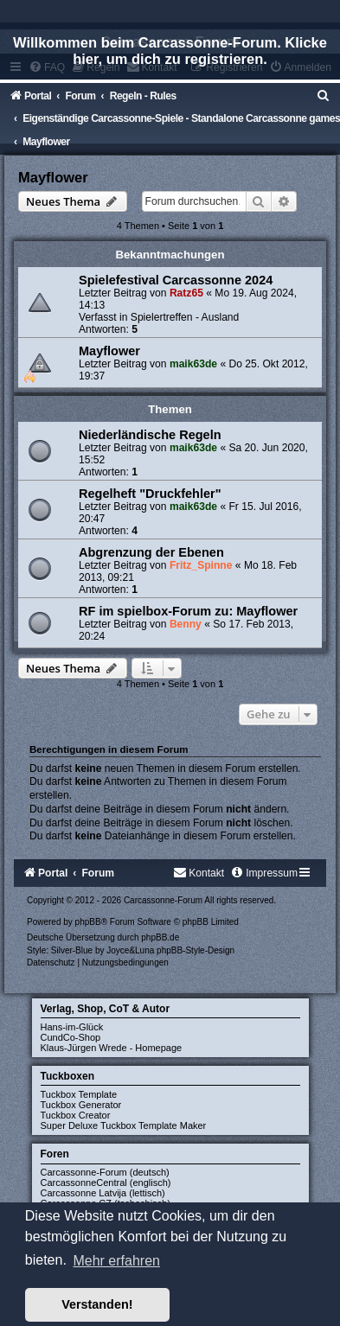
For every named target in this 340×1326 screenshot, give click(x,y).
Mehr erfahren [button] (116, 1260)
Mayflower (53, 177)
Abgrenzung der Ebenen (151, 552)
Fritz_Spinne (201, 565)
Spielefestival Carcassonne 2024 (176, 280)
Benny (186, 624)
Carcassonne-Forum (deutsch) (105, 1172)
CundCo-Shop (71, 1037)
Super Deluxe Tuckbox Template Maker (124, 1125)
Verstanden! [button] (96, 1304)
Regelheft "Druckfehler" (150, 493)
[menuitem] (323, 96)
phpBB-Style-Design (195, 950)
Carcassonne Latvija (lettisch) (103, 1193)
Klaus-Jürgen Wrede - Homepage (112, 1047)
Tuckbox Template (79, 1094)
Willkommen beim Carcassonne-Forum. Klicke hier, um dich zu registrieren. (170, 51)
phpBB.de (160, 937)
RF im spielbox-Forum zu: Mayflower (188, 611)
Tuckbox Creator (76, 1115)
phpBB (88, 922)
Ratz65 (186, 293)
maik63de (193, 364)
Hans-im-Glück (72, 1027)
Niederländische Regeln (150, 435)
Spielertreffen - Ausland (185, 317)
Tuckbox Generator (81, 1105)
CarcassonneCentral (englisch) (106, 1182)
